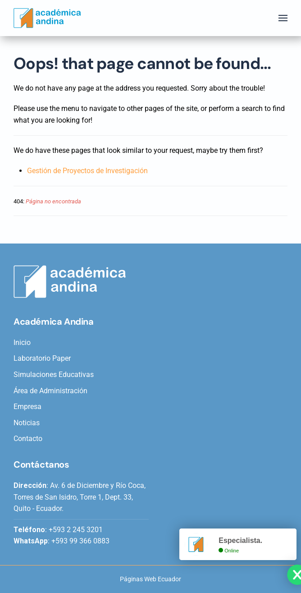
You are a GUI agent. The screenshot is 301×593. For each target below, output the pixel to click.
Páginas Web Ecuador (150, 579)
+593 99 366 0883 (80, 541)
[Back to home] (47, 18)
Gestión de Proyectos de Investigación (87, 170)
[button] (282, 18)
